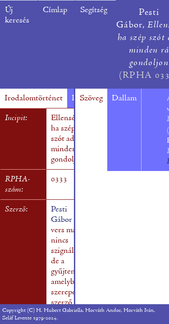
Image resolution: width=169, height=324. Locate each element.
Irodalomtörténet (34, 98)
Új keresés (17, 15)
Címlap (55, 10)
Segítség (93, 10)
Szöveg (91, 98)
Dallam (124, 98)
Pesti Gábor (61, 214)
